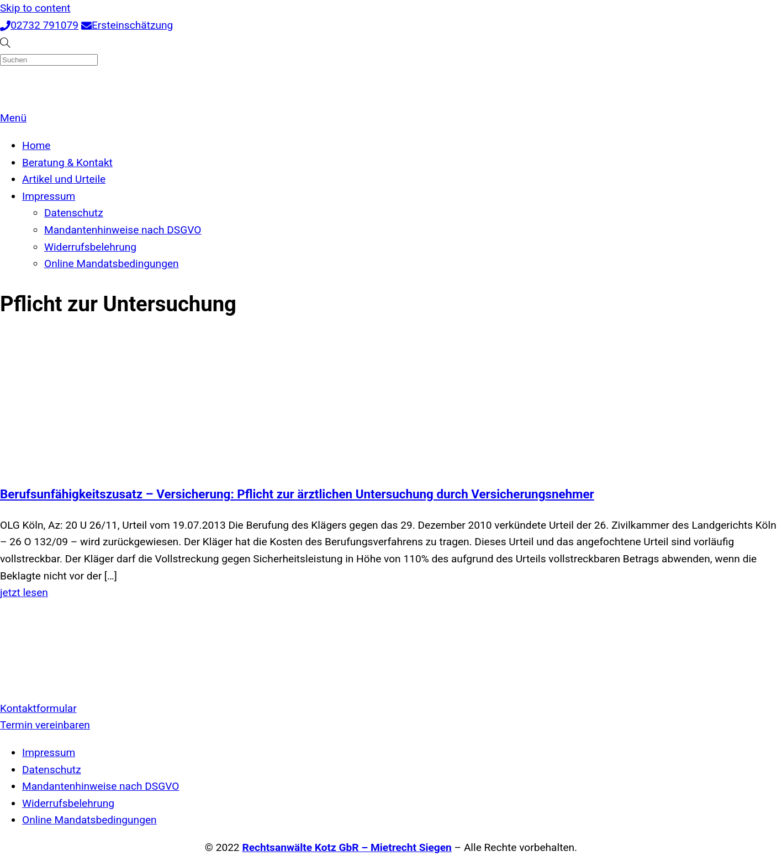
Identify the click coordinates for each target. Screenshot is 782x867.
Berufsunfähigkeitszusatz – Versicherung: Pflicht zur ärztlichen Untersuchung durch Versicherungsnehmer (297, 494)
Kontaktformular (38, 708)
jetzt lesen (24, 592)
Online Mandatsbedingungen (111, 263)
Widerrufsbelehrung (90, 247)
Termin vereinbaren (45, 725)
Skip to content (35, 8)
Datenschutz (73, 212)
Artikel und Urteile (63, 179)
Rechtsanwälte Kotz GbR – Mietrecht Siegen (346, 847)
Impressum (48, 196)
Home (36, 145)
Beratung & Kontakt (67, 162)
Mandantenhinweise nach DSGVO (122, 230)
